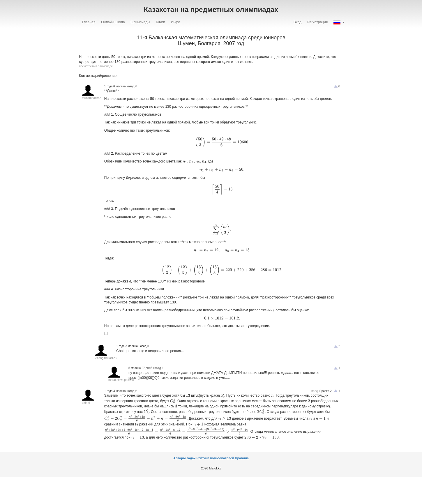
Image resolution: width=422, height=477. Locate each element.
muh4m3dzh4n (91, 98)
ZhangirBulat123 (105, 358)
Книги (160, 22)
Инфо (175, 22)
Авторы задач (184, 458)
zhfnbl (86, 402)
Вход (297, 22)
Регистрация (317, 22)
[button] (339, 22)
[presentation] (222, 142)
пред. (315, 391)
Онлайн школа (113, 22)
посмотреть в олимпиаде (96, 66)
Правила (242, 458)
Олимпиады (140, 22)
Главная (89, 22)
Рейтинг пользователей (215, 458)
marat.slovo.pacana (121, 379)
